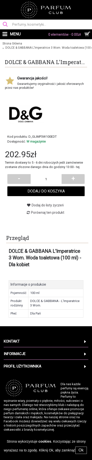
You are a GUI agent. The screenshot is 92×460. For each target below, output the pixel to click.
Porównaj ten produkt (47, 212)
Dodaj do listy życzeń (48, 205)
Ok (81, 450)
